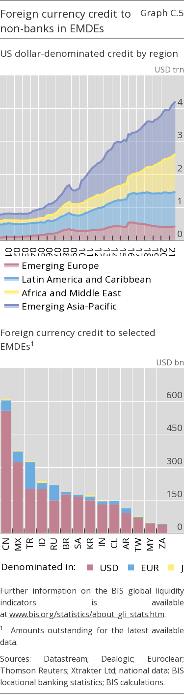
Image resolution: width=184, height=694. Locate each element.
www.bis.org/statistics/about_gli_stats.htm (86, 614)
